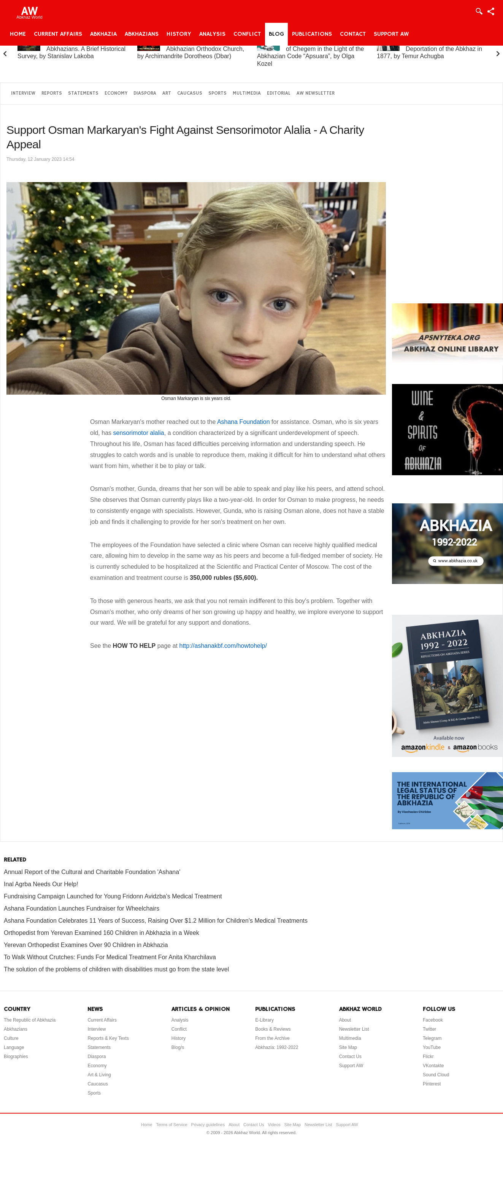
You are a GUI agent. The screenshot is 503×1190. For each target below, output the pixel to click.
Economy (116, 93)
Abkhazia (103, 34)
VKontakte (433, 1065)
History (179, 34)
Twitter (429, 1029)
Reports (51, 93)
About (345, 1020)
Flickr (428, 1056)
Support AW (391, 34)
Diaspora (144, 93)
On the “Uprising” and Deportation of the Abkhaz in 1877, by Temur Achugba (429, 48)
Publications (312, 34)
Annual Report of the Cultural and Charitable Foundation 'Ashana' (92, 872)
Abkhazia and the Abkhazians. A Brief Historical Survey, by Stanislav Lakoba (71, 48)
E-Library (264, 1020)
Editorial (278, 93)
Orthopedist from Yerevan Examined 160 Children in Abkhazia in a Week (101, 933)
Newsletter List (354, 1029)
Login (479, 11)
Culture (11, 1038)
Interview (23, 93)
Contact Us (350, 1056)
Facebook (433, 1020)
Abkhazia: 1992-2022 (276, 1047)
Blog (276, 34)
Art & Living (99, 1074)
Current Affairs (58, 34)
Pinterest (432, 1084)
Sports (217, 93)
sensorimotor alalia (138, 433)
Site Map (348, 1047)
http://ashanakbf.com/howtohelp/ (223, 646)
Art (166, 93)
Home (18, 34)
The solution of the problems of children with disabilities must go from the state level (116, 969)
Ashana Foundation (243, 422)
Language (14, 1047)
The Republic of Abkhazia (30, 1020)
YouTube (432, 1047)
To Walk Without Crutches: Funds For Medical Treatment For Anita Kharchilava (110, 957)
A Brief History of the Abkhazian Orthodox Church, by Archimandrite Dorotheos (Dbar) (190, 48)
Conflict (247, 34)
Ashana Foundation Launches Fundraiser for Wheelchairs (81, 908)
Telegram (432, 1038)
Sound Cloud (436, 1074)
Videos (274, 1124)
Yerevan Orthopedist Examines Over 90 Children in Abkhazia (86, 945)
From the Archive (272, 1038)
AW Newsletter (316, 93)
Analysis (212, 34)
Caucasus (189, 93)
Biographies (16, 1056)
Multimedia (247, 93)
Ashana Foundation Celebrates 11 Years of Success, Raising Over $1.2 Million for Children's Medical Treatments (156, 920)
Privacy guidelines (208, 1124)
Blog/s (177, 1047)
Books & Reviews (272, 1029)
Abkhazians (142, 34)
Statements (83, 93)
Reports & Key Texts (108, 1038)
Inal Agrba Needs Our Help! (41, 884)
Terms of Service (171, 1124)
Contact (353, 34)
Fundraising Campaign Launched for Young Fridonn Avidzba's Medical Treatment (113, 896)
